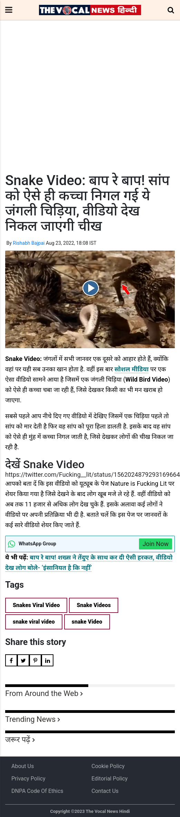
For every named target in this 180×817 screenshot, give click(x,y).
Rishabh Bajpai (28, 243)
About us (22, 766)
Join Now (155, 543)
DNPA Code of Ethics (37, 791)
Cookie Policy (107, 766)
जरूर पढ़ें (17, 739)
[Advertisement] (86, 109)
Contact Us (105, 791)
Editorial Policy (109, 778)
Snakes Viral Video (36, 605)
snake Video (87, 621)
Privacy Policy (28, 778)
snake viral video (34, 621)
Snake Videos (94, 605)
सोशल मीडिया (131, 369)
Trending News (30, 719)
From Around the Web (41, 693)
